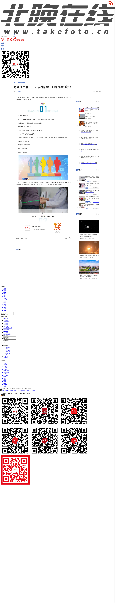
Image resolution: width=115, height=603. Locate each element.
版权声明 (5, 356)
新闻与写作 (6, 326)
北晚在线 (5, 332)
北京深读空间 (6, 334)
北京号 (19, 91)
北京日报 (5, 318)
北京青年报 (6, 321)
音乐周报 (5, 325)
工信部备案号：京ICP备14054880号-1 (28, 390)
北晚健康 (21, 82)
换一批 (97, 101)
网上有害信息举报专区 (11, 395)
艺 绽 (5, 331)
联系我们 (5, 357)
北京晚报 (5, 320)
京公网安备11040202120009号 (10, 390)
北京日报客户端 (7, 328)
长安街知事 (6, 329)
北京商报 (5, 323)
